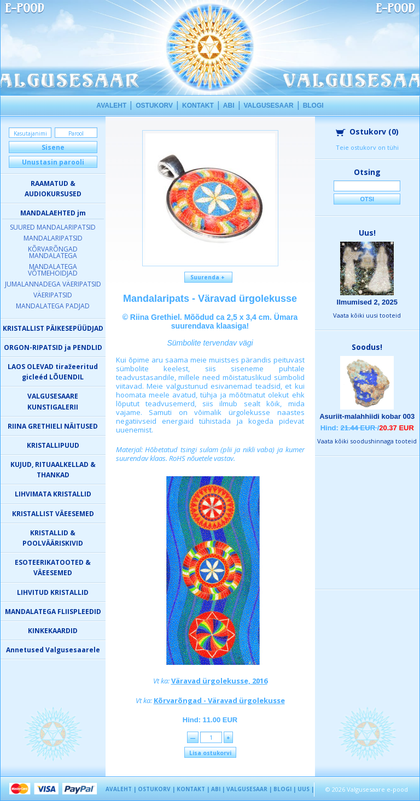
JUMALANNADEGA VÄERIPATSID (53, 284)
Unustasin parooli (53, 162)
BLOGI (313, 105)
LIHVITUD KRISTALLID (53, 592)
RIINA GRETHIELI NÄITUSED (53, 426)
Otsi (367, 199)
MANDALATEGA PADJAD (53, 306)
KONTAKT (198, 105)
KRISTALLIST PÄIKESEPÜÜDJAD (53, 328)
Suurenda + (208, 277)
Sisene (53, 147)
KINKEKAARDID (53, 630)
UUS (304, 789)
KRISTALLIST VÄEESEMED (53, 513)
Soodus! (367, 347)
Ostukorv (367, 131)
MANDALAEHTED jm (53, 213)
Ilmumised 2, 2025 (367, 302)
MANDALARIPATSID (53, 238)
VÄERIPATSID (52, 295)
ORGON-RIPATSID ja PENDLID (53, 347)
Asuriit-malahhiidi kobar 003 (367, 416)
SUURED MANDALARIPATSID (53, 227)
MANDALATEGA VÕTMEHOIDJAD (53, 270)
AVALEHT (111, 105)
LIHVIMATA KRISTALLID (53, 494)
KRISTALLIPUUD (53, 445)
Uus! (367, 232)
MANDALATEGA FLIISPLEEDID (53, 611)
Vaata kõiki (367, 315)
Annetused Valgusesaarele (53, 649)
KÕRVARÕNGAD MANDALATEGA (53, 252)
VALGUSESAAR (269, 105)
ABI (229, 105)
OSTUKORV (154, 105)
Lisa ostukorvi (210, 753)
